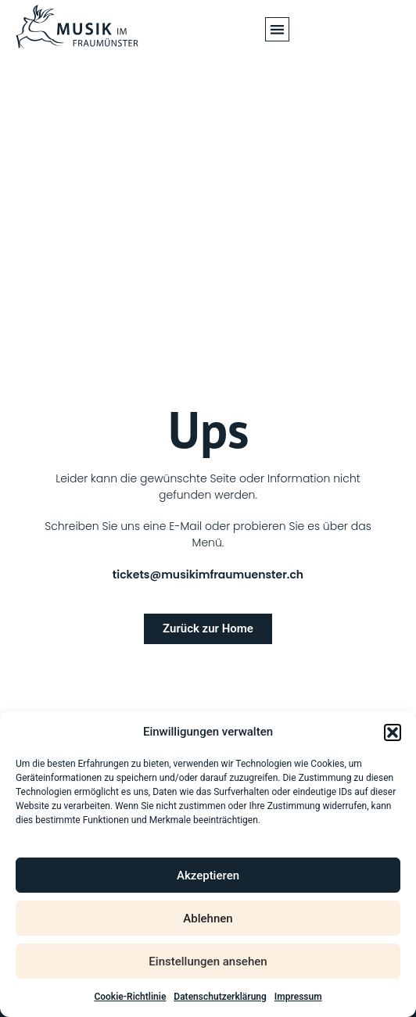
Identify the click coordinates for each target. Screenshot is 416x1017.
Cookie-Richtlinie (130, 996)
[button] (392, 732)
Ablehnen (207, 918)
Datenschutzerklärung (220, 996)
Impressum (298, 996)
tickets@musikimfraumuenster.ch (208, 574)
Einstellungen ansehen (208, 961)
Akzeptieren (208, 875)
